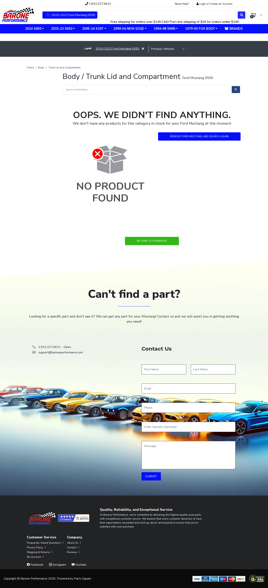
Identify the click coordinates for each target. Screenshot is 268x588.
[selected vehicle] (166, 48)
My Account (35, 557)
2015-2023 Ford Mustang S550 (111, 49)
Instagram (57, 565)
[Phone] (188, 408)
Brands (234, 29)
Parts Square (82, 579)
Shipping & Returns (40, 552)
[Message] (188, 455)
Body (41, 67)
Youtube (79, 565)
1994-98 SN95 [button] (164, 29)
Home (30, 67)
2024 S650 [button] (33, 29)
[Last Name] (213, 369)
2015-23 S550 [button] (61, 29)
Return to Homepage (152, 241)
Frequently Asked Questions (45, 543)
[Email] (188, 388)
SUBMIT (151, 476)
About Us (74, 543)
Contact (73, 547)
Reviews (74, 552)
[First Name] (164, 369)
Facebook (35, 565)
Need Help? (182, 4)
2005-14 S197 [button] (92, 29)
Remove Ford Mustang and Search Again (199, 136)
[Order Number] (188, 427)
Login (202, 4)
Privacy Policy (36, 547)
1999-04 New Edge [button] (128, 29)
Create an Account (221, 4)
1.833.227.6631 (98, 4)
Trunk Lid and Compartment (64, 67)
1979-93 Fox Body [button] (200, 29)
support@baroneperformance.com (60, 352)
